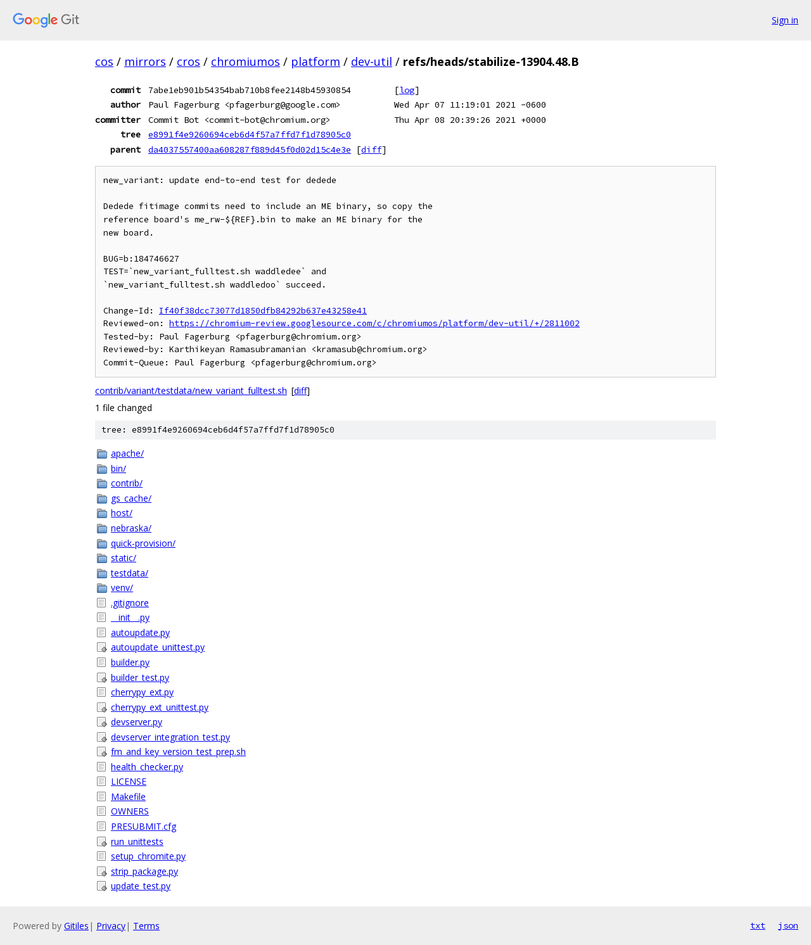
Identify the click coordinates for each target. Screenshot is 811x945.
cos (104, 61)
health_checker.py (147, 767)
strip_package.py (144, 871)
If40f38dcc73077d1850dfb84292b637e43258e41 (263, 310)
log (406, 90)
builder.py (130, 662)
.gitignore (130, 603)
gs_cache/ (131, 498)
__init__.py (130, 617)
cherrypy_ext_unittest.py (159, 707)
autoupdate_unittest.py (158, 647)
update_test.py (140, 886)
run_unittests (137, 841)
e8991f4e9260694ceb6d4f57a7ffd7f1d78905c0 (249, 134)
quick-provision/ (143, 543)
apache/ (127, 453)
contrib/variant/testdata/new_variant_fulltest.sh (191, 390)
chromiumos (245, 61)
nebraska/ (131, 528)
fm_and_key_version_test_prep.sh (178, 751)
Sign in (785, 20)
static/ (123, 558)
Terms (146, 926)
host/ (121, 513)
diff (371, 149)
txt (757, 925)
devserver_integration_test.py (170, 737)
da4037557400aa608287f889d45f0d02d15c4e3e (249, 149)
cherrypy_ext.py (142, 692)
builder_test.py (140, 677)
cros (188, 61)
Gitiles (76, 926)
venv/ (122, 587)
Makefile (128, 796)
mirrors (145, 61)
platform (315, 61)
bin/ (118, 468)
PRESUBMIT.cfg (143, 826)
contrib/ (127, 483)
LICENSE (128, 781)
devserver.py (136, 722)
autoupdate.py (140, 632)
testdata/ (129, 573)
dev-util (371, 61)
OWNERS (130, 811)
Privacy (110, 926)
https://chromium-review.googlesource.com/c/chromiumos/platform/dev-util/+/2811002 (374, 323)
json (788, 925)
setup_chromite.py (148, 856)
